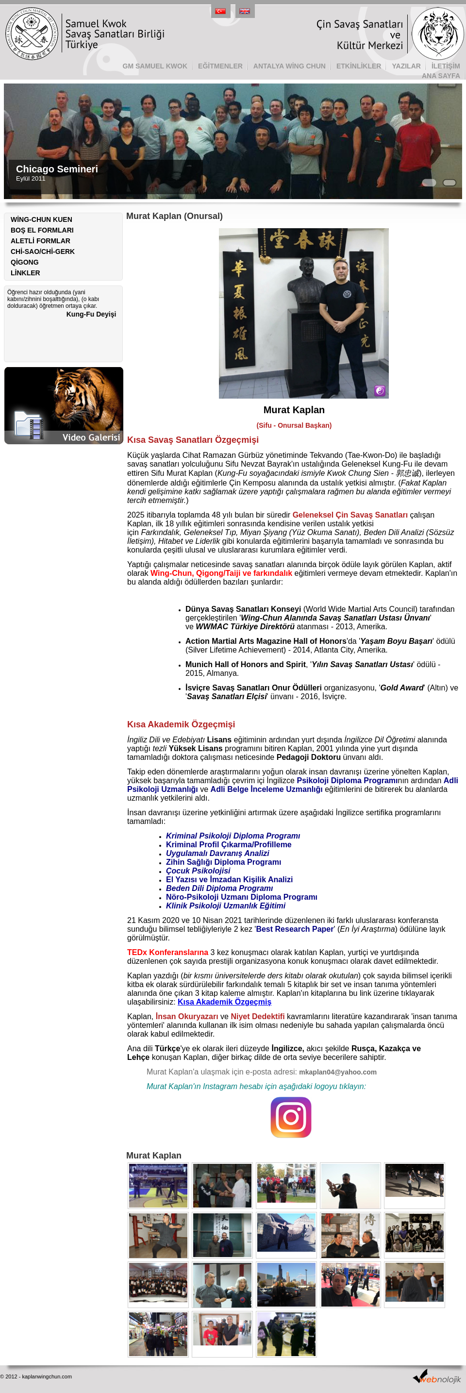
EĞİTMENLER (220, 66)
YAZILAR (406, 66)
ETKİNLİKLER (359, 66)
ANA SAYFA (441, 76)
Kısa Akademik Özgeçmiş (224, 1002)
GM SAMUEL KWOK (155, 66)
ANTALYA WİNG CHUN (289, 66)
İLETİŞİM (446, 66)
